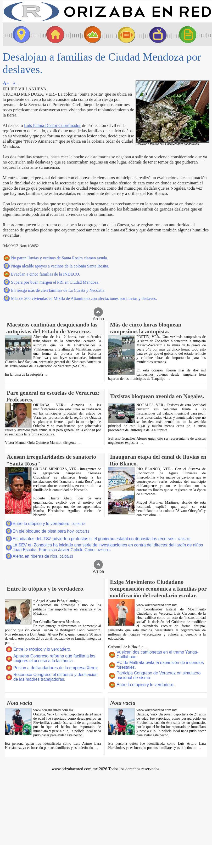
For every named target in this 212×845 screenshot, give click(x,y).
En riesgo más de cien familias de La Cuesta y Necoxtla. (58, 290)
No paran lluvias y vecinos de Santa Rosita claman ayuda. (59, 258)
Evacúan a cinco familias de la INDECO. (45, 274)
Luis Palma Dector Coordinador (52, 125)
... (46, 374)
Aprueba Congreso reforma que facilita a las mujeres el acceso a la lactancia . (54, 658)
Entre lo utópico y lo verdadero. (49, 523)
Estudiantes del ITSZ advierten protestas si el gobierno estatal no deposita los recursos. (101, 539)
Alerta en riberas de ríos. (43, 556)
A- (15, 83)
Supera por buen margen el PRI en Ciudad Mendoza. (55, 282)
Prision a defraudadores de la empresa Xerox (55, 668)
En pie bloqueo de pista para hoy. (51, 531)
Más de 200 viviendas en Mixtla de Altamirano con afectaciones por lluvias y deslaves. (84, 298)
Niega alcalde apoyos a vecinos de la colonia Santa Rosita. (60, 266)
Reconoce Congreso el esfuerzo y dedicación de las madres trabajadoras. (55, 676)
